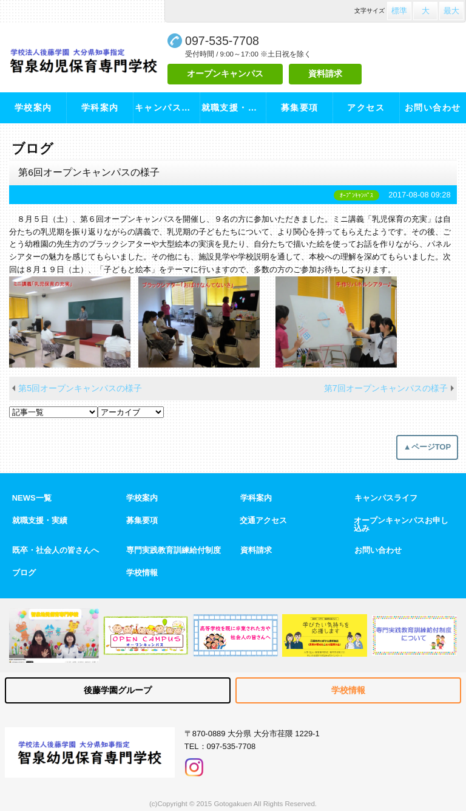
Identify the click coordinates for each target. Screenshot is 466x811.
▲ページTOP (427, 446)
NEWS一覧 (32, 498)
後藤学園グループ (118, 690)
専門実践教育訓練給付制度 (173, 551)
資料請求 (325, 73)
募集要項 (300, 107)
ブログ (24, 573)
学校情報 (142, 573)
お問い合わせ (433, 107)
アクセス (366, 107)
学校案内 (33, 107)
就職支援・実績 (233, 107)
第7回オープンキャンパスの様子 (386, 388)
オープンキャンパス (225, 73)
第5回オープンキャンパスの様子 (80, 388)
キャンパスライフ (167, 107)
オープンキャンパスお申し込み (401, 525)
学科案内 (100, 107)
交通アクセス (263, 521)
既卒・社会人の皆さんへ (55, 551)
